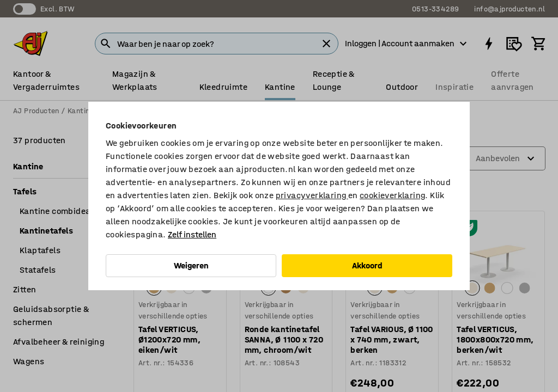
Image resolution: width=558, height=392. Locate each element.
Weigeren (191, 265)
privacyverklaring (312, 195)
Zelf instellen (192, 234)
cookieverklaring (392, 195)
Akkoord (367, 265)
